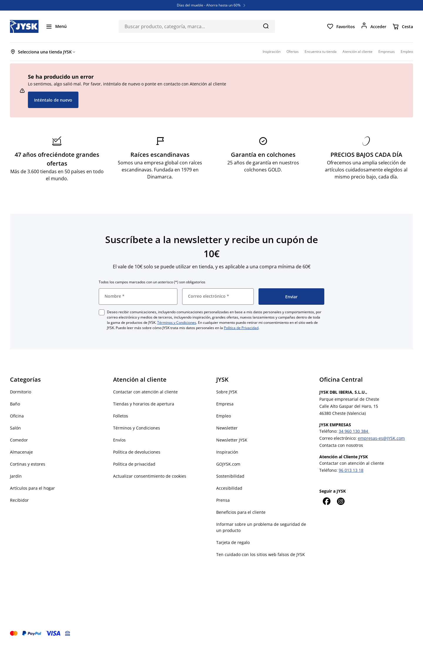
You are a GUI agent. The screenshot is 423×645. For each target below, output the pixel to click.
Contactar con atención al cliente (145, 392)
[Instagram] (340, 501)
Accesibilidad (229, 488)
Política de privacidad (134, 464)
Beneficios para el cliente (241, 512)
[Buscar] (265, 26)
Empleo (223, 416)
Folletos (120, 416)
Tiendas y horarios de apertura (143, 404)
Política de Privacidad (241, 327)
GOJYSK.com (228, 464)
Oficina (17, 416)
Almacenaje (21, 452)
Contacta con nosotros (341, 445)
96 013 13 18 (351, 470)
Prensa (223, 500)
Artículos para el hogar (32, 488)
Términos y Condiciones (176, 322)
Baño (15, 404)
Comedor (19, 440)
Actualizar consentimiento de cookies (149, 476)
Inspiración (227, 452)
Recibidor (19, 500)
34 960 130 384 (354, 431)
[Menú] (56, 26)
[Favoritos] (341, 26)
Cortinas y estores (27, 464)
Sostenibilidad (230, 476)
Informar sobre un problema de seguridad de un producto (261, 527)
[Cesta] (402, 26)
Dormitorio (20, 392)
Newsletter (227, 428)
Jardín (16, 476)
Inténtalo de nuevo (53, 100)
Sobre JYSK (226, 392)
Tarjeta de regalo (233, 542)
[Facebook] (326, 501)
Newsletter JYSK (231, 440)
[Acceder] (373, 26)
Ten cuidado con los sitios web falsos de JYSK (260, 554)
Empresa (225, 404)
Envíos (119, 440)
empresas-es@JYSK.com (381, 438)
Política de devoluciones (136, 452)
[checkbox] (102, 312)
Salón (15, 428)
